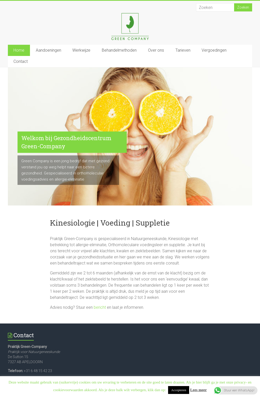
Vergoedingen (214, 50)
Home (18, 50)
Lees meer (198, 390)
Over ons (156, 50)
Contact (20, 61)
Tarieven (182, 50)
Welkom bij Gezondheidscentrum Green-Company (66, 142)
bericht (100, 307)
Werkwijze (81, 50)
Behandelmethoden (119, 50)
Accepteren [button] (178, 390)
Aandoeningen (48, 50)
